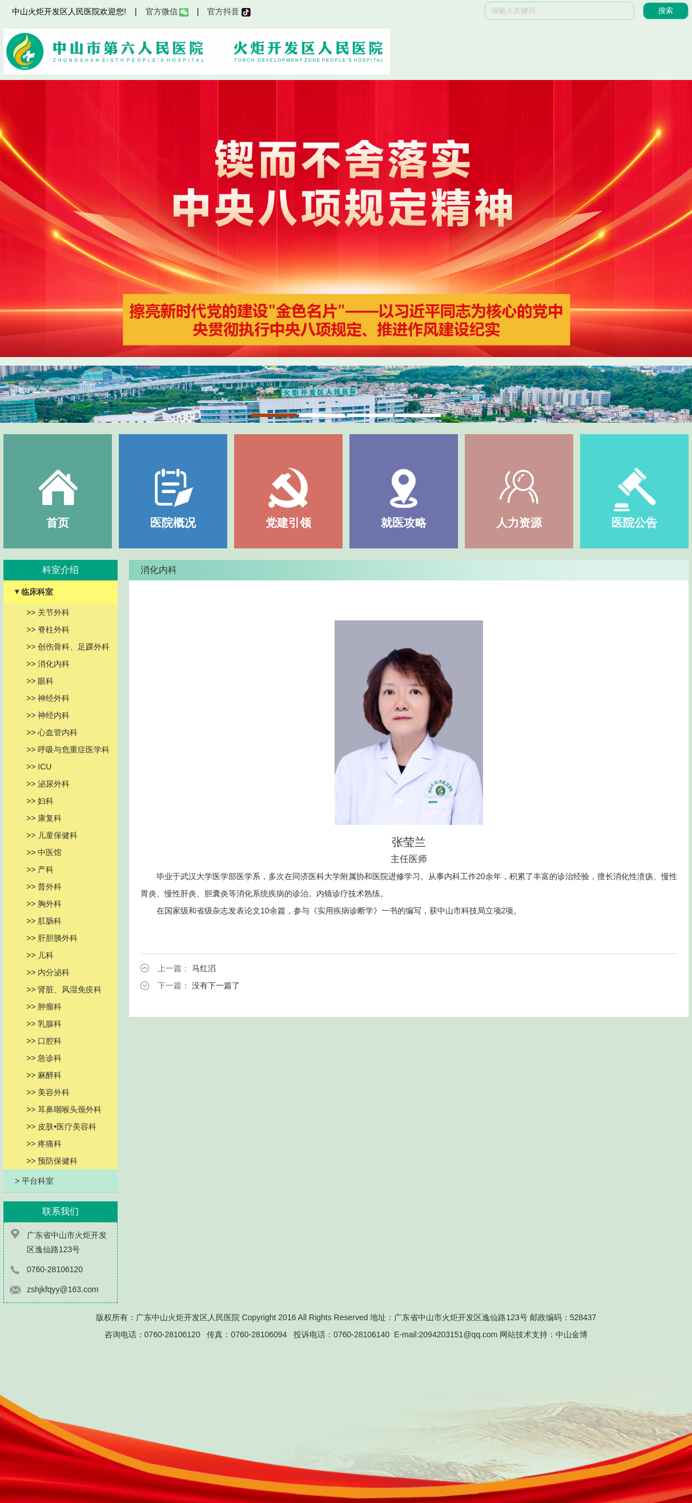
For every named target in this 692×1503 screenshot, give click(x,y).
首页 (57, 522)
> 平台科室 (34, 1180)
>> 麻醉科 (44, 1075)
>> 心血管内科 (52, 732)
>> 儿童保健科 (52, 835)
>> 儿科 (40, 955)
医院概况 (173, 522)
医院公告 (634, 522)
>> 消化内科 (48, 663)
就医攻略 (404, 522)
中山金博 (572, 1334)
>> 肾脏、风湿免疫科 (64, 989)
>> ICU (38, 766)
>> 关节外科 (48, 612)
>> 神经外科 (48, 698)
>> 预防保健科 (52, 1160)
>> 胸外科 (44, 903)
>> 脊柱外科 (48, 629)
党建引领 (288, 522)
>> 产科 (40, 869)
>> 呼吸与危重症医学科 (68, 749)
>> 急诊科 (44, 1058)
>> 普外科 (44, 886)
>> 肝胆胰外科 (52, 938)
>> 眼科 (40, 681)
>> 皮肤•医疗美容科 (61, 1126)
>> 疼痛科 (44, 1143)
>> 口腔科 (44, 1040)
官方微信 (167, 11)
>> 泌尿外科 (48, 783)
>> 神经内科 (48, 715)
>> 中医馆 (44, 852)
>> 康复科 (44, 818)
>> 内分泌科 (48, 972)
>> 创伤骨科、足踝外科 (68, 646)
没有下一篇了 (216, 985)
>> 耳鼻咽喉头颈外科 (64, 1109)
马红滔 (204, 968)
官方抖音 (228, 11)
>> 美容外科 (48, 1092)
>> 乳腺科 (44, 1023)
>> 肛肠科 (44, 920)
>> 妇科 (40, 800)
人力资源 (519, 522)
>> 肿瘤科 (44, 1006)
